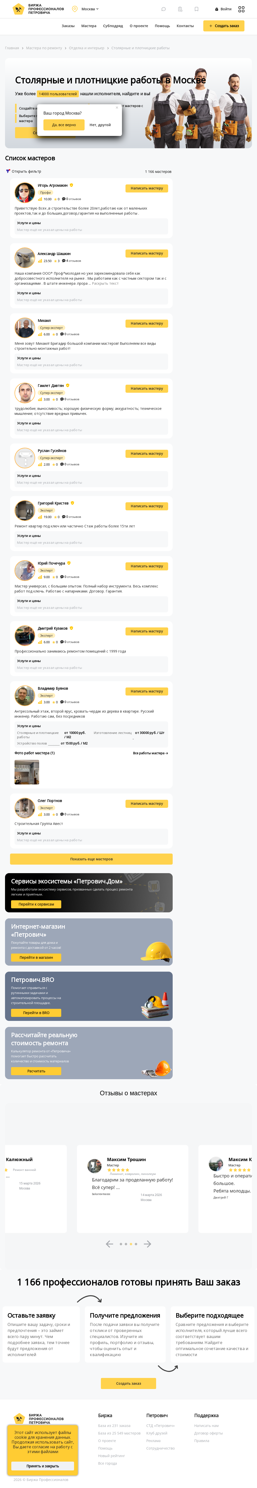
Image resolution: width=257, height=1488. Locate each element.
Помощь (162, 25)
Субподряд (113, 25)
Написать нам (206, 1425)
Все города (107, 1463)
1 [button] (120, 1244)
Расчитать (36, 1071)
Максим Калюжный (126, 1159)
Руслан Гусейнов (52, 450)
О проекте (139, 25)
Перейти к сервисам (36, 904)
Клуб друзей (156, 1433)
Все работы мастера (150, 753)
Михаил (44, 320)
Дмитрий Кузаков (53, 628)
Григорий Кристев (53, 503)
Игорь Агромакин (53, 185)
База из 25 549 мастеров (119, 1433)
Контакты (185, 25)
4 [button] (136, 1244)
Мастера (88, 25)
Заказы (68, 25)
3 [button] (131, 1244)
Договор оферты (208, 1433)
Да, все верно (64, 124)
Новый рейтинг (111, 1455)
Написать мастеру (147, 188)
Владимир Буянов (53, 688)
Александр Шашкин (54, 253)
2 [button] (125, 1244)
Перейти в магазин (36, 957)
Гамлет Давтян (51, 385)
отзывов (71, 199)
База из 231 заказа (114, 1425)
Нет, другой (100, 124)
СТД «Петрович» (160, 1425)
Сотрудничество (160, 1448)
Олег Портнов (50, 800)
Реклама (153, 1440)
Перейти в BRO (36, 1012)
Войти (223, 9)
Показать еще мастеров (91, 859)
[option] (128, 1189)
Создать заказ (128, 1383)
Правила (201, 1440)
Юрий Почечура (51, 563)
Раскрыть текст (105, 283)
